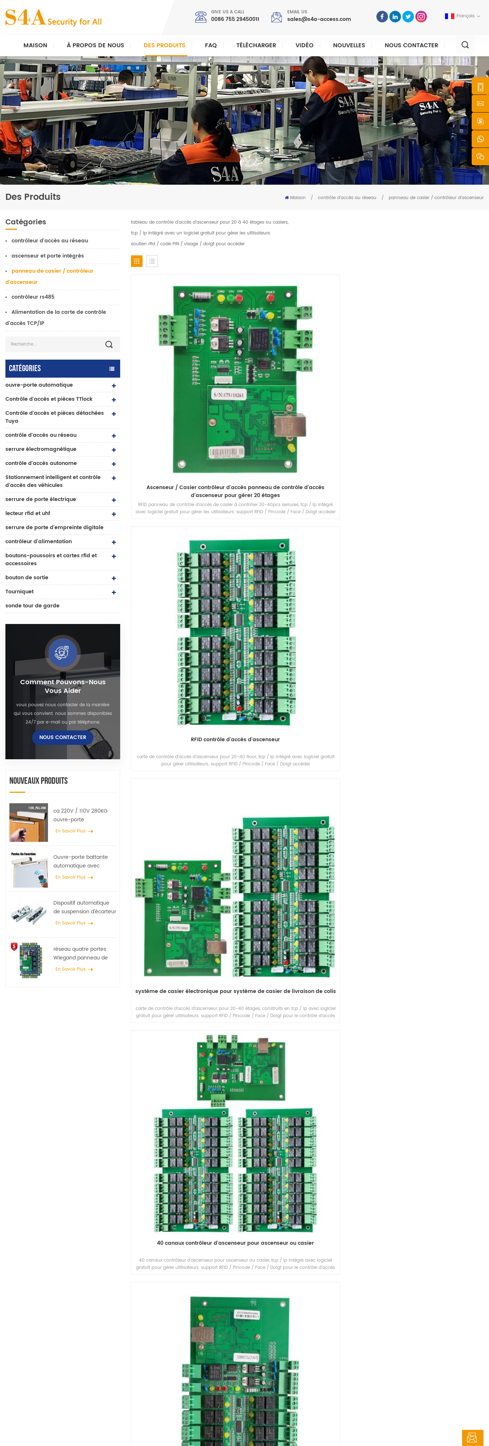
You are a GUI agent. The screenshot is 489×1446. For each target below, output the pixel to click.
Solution (270, 1336)
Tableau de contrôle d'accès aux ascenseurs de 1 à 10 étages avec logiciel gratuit (172, 491)
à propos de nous (280, 1301)
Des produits (164, 45)
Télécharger (256, 45)
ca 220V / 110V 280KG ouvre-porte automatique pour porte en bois (83, 815)
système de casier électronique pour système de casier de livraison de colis (352, 365)
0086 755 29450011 (235, 19)
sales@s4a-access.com (319, 19)
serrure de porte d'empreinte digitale (54, 527)
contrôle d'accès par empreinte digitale (191, 1354)
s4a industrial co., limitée (46, 1279)
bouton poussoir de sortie (176, 1290)
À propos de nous (95, 45)
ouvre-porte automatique (39, 385)
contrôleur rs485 (33, 297)
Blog (266, 1359)
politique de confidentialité (207, 1433)
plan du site (274, 1370)
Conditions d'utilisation (286, 1382)
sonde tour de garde (32, 606)
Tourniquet (19, 592)
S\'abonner (369, 1341)
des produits (274, 1313)
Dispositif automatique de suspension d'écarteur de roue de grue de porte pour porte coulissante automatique (84, 907)
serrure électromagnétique (41, 449)
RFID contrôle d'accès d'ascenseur (262, 365)
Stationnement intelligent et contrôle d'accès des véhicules (53, 481)
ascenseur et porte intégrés (48, 256)
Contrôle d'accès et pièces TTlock (48, 399)
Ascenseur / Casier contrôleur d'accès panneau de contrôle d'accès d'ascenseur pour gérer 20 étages (172, 365)
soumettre (355, 1205)
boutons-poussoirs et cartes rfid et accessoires (51, 559)
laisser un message (445, 1438)
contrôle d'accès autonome (41, 463)
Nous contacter (411, 45)
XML (166, 1433)
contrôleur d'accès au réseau (50, 241)
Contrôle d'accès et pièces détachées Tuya (54, 417)
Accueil (269, 1290)
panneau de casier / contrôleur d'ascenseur (436, 197)
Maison (35, 45)
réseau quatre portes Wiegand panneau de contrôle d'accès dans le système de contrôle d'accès (83, 953)
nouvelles (349, 45)
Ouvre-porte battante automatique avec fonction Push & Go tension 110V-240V (80, 861)
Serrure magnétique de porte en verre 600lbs (189, 1340)
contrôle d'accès (167, 1313)
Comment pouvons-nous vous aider (63, 686)
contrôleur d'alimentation (38, 541)
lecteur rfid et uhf (27, 513)
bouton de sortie (26, 577)
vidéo (305, 45)
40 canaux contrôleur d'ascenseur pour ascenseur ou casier (442, 365)
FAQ (211, 45)
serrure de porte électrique (40, 499)
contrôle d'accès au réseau (347, 197)
